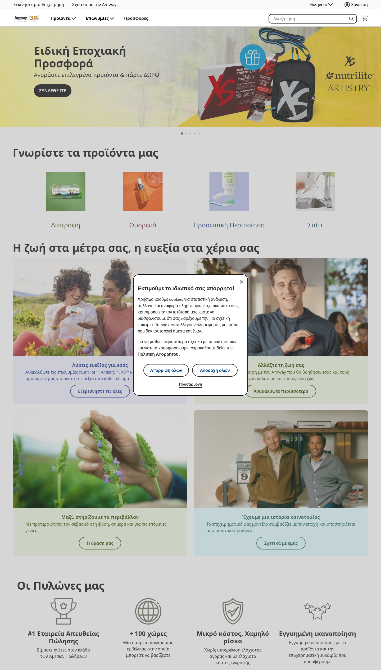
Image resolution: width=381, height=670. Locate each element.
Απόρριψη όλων (166, 370)
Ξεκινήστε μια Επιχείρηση (38, 4)
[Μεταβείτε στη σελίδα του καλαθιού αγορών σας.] (365, 19)
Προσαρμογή (190, 384)
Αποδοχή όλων (215, 370)
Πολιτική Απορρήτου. (159, 354)
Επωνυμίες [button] (100, 18)
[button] (351, 18)
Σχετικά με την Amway (94, 4)
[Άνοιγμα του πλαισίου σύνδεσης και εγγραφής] (357, 4)
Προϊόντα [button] (64, 18)
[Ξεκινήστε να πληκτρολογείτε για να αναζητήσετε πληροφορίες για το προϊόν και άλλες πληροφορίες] (313, 19)
